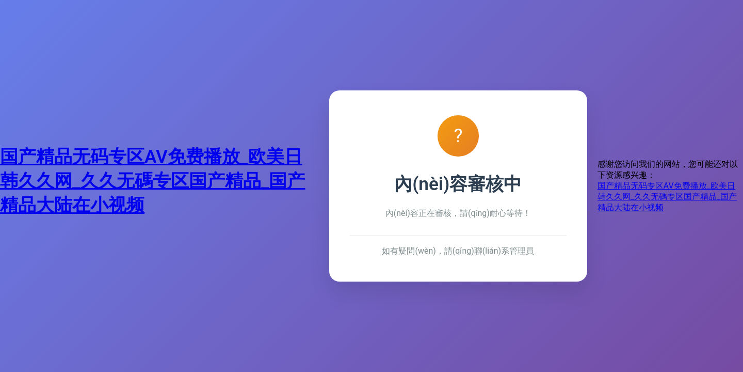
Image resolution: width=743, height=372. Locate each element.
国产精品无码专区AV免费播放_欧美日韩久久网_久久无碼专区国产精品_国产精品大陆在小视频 (152, 181)
